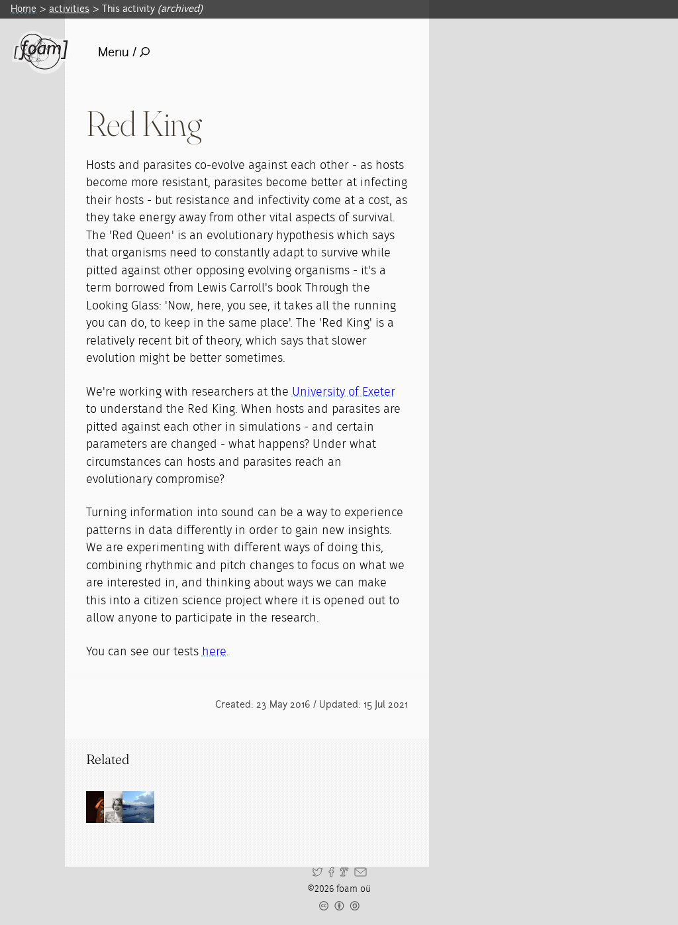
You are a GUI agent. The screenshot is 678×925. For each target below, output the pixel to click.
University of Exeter (343, 392)
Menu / (124, 52)
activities (69, 9)
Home (23, 9)
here (214, 652)
